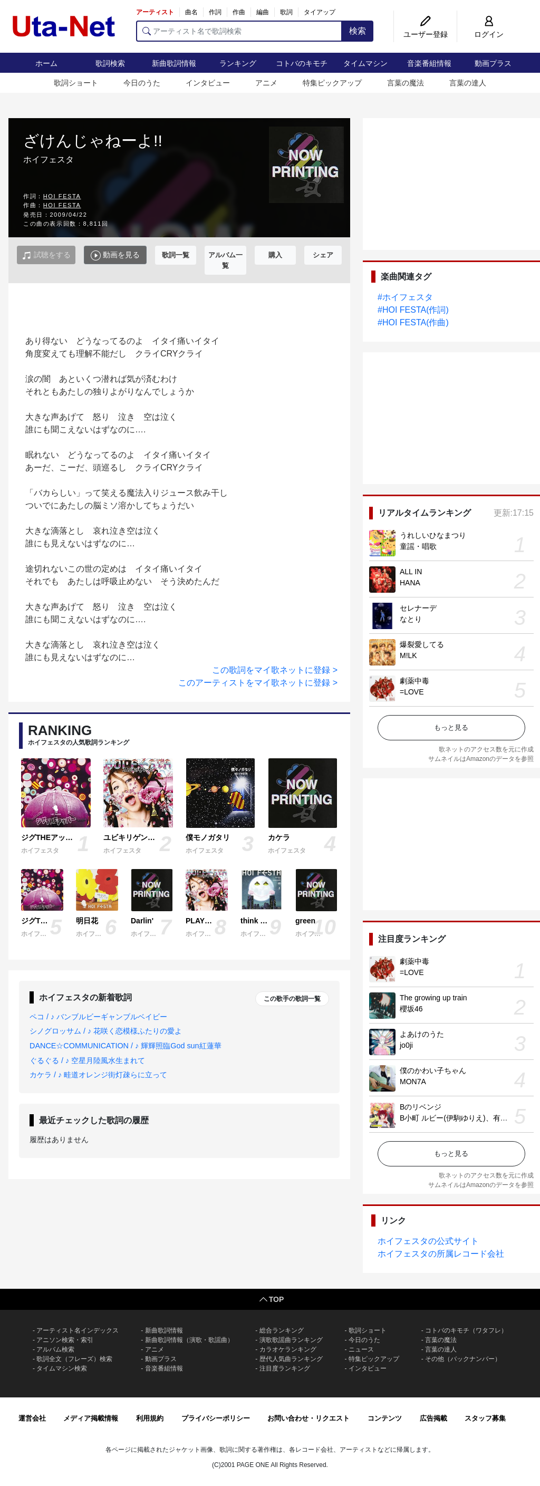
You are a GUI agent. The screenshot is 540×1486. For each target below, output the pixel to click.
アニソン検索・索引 (64, 1340)
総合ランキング (281, 1330)
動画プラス (493, 63)
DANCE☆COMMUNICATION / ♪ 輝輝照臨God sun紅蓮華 (125, 1045)
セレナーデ (418, 608)
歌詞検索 (110, 63)
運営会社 (32, 1418)
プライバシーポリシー (215, 1418)
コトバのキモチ (301, 63)
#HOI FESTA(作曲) (413, 322)
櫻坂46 (411, 1009)
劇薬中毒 (414, 681)
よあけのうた (422, 1034)
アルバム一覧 (225, 260)
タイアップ (319, 12)
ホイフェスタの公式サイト (428, 1241)
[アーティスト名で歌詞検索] (239, 31)
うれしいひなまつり (433, 535)
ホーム (46, 63)
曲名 (191, 12)
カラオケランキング (287, 1349)
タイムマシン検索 (61, 1368)
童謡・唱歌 (418, 546)
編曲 (262, 12)
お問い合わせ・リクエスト (308, 1418)
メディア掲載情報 (90, 1418)
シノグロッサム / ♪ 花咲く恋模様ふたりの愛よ (106, 1031)
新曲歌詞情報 (174, 63)
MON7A (413, 1081)
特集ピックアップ (332, 83)
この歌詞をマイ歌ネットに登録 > (275, 669)
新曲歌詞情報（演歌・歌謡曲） (189, 1340)
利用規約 (149, 1418)
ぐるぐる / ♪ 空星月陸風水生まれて (87, 1060)
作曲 (239, 12)
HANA (410, 582)
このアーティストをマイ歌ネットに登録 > (258, 682)
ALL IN (411, 571)
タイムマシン (365, 63)
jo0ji (406, 1045)
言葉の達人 (467, 83)
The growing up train (433, 997)
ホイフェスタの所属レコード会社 (441, 1253)
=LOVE (412, 692)
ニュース (361, 1349)
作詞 (215, 12)
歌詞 (286, 12)
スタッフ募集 (485, 1418)
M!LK (408, 655)
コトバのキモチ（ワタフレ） (466, 1330)
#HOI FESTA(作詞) (413, 309)
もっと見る (451, 727)
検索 (357, 30)
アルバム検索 (55, 1349)
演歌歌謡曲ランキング (291, 1340)
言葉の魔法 (405, 83)
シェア (323, 255)
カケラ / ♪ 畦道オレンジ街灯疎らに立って (98, 1074)
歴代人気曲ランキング (291, 1359)
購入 (275, 255)
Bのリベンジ (420, 1107)
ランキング (237, 63)
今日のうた (141, 83)
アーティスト (155, 12)
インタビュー (208, 83)
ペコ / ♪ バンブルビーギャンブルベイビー (98, 1016)
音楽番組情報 (429, 63)
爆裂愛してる (422, 644)
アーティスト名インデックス (77, 1330)
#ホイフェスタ (405, 297)
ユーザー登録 (425, 34)
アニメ (266, 83)
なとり (411, 619)
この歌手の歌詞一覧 (292, 998)
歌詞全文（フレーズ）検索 (74, 1359)
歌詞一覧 (175, 255)
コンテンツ (385, 1418)
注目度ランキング (284, 1368)
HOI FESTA (62, 196)
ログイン (489, 34)
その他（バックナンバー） (463, 1359)
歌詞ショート (76, 83)
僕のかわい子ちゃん (433, 1070)
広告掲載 (433, 1418)
